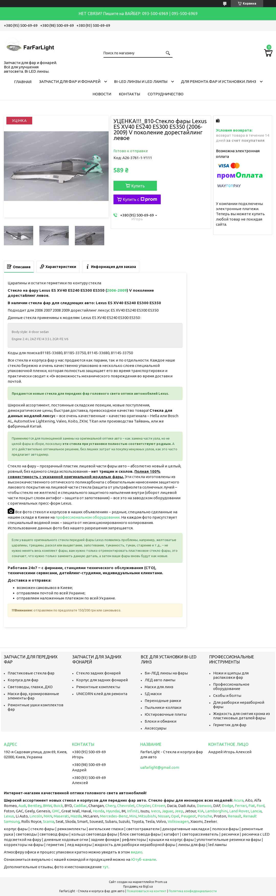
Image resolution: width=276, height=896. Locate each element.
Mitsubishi (147, 816)
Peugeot (188, 816)
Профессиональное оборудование (231, 686)
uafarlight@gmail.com (159, 767)
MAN (48, 816)
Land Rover (239, 811)
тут (105, 867)
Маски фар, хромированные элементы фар (33, 696)
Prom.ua (161, 882)
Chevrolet (126, 805)
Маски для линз (159, 687)
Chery (110, 805)
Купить (138, 186)
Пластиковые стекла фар (31, 673)
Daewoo (204, 805)
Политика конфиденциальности (193, 891)
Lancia (256, 811)
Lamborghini (216, 811)
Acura (239, 800)
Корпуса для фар (23, 680)
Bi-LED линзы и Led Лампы (140, 81)
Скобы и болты (227, 695)
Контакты (129, 94)
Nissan (163, 816)
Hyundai (113, 811)
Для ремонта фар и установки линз (218, 81)
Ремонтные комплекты (98, 687)
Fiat (251, 805)
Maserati (61, 816)
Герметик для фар (229, 725)
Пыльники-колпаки (163, 707)
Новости (102, 94)
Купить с (140, 199)
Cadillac (80, 805)
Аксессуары (155, 728)
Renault (234, 816)
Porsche (205, 816)
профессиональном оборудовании (87, 517)
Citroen (158, 805)
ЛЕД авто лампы (160, 680)
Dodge (227, 805)
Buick (58, 805)
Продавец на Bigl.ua (138, 886)
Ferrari (241, 805)
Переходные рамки (163, 700)
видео (136, 852)
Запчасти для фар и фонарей (69, 81)
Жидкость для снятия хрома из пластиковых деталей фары (241, 715)
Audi (22, 805)
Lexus (9, 816)
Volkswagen (178, 821)
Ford (260, 805)
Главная (22, 82)
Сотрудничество (165, 94)
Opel (175, 816)
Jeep (179, 811)
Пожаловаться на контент (146, 891)
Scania (48, 821)
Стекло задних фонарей (98, 673)
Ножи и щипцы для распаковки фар (231, 675)
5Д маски (153, 694)
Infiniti (133, 811)
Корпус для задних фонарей (102, 680)
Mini (133, 816)
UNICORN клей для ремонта (101, 694)
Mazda (76, 816)
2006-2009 (117, 290)
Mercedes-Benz (114, 816)
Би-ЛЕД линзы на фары (166, 673)
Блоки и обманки (160, 721)
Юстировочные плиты (166, 714)
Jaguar (167, 811)
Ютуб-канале (143, 859)
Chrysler (143, 805)
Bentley (34, 805)
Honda (98, 811)
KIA (201, 811)
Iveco (155, 811)
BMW (47, 805)
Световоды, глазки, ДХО (30, 687)
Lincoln (35, 816)
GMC (56, 811)
